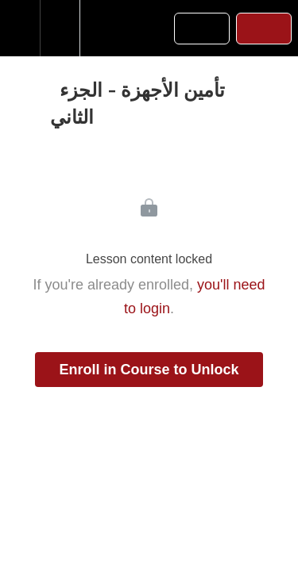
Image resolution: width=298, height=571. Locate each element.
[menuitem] (59, 28)
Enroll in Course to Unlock (148, 369)
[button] (20, 28)
